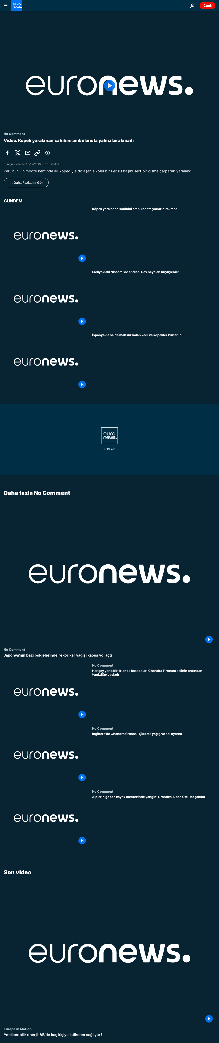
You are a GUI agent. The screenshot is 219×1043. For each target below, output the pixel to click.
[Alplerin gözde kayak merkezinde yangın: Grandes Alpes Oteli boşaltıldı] (153, 821)
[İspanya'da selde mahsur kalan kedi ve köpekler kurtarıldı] (153, 362)
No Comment (14, 649)
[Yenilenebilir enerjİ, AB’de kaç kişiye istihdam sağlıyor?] (109, 1035)
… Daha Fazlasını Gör (26, 182)
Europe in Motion (18, 1029)
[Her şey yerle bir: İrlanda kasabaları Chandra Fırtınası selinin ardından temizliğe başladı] (153, 695)
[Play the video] (109, 85)
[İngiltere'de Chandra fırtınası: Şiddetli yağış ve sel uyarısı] (153, 758)
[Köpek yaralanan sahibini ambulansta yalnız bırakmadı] (153, 236)
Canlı (207, 5)
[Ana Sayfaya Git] (16, 5)
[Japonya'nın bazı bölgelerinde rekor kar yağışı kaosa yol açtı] (109, 655)
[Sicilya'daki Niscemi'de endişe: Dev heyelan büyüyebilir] (153, 299)
